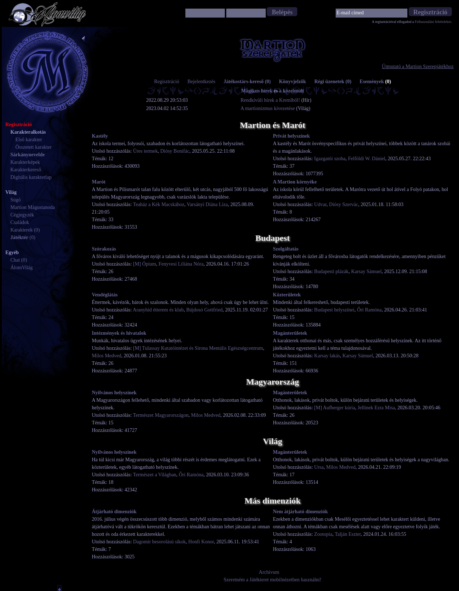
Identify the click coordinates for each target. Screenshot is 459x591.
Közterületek (287, 294)
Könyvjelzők (292, 81)
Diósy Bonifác (174, 151)
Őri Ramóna (369, 310)
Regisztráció (166, 81)
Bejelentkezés (202, 81)
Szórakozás (104, 249)
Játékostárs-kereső (247, 81)
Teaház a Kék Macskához (158, 204)
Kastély (100, 136)
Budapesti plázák (331, 271)
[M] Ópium (144, 264)
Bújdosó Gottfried (204, 310)
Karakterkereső (25, 169)
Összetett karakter (33, 147)
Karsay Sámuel (366, 271)
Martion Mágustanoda (32, 207)
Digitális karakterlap (31, 177)
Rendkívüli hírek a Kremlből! (271, 100)
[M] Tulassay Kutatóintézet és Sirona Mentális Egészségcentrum (198, 348)
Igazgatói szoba (329, 158)
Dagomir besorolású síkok (159, 541)
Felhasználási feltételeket (433, 22)
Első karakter (28, 139)
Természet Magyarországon (161, 415)
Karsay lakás (327, 355)
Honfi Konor (201, 541)
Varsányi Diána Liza (207, 204)
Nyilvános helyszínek (114, 392)
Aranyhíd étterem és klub (158, 310)
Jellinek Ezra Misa (376, 407)
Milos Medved (106, 355)
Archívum (269, 572)
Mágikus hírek (256, 91)
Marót (98, 182)
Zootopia (323, 534)
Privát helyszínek (291, 136)
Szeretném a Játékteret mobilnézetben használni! (273, 579)
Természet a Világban (154, 474)
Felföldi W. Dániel (366, 158)
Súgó (15, 199)
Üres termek (145, 151)
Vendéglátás (105, 294)
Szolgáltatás (286, 249)
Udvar (320, 204)
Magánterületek (290, 333)
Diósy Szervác (343, 204)
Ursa (318, 467)
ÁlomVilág (21, 267)
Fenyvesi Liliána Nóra (180, 264)
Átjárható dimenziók (114, 511)
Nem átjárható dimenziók (300, 511)
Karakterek (21, 230)
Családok (19, 222)
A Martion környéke (295, 182)
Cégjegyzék (22, 215)
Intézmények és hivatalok (119, 333)
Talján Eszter (348, 534)
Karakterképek (25, 162)
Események (375, 81)
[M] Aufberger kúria (334, 407)
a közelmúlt (291, 91)
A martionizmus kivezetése (268, 108)
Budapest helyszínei (334, 310)
